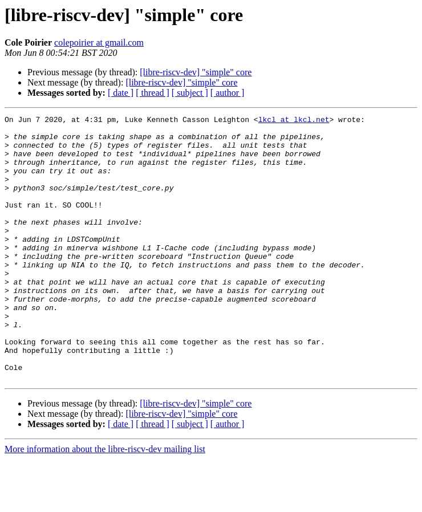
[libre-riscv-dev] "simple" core (195, 72)
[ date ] (120, 92)
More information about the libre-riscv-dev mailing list (105, 502)
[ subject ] (190, 92)
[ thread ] (152, 92)
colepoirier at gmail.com (99, 42)
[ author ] (227, 92)
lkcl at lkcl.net (294, 121)
